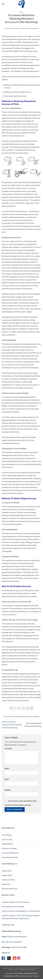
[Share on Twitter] (19, 708)
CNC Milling (6, 835)
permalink (36, 716)
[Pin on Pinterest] (28, 708)
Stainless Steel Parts (10, 888)
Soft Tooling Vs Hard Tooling (13, 906)
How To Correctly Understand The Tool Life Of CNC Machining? (11, 725)
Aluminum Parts (8, 880)
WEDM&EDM (7, 844)
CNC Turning (7, 839)
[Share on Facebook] (15, 708)
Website (8, 790)
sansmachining (32, 28)
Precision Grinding (9, 848)
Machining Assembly (10, 857)
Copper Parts (7, 875)
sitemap (36, 976)
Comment (9, 748)
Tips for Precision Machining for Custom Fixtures (21, 911)
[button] (3, 4)
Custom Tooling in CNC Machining (15, 902)
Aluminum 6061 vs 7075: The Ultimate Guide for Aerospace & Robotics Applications (21, 917)
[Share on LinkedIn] (32, 708)
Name (7, 768)
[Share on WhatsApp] (11, 708)
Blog (21, 12)
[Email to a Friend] (23, 708)
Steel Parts (6, 884)
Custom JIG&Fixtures (10, 853)
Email (7, 779)
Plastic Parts (7, 871)
